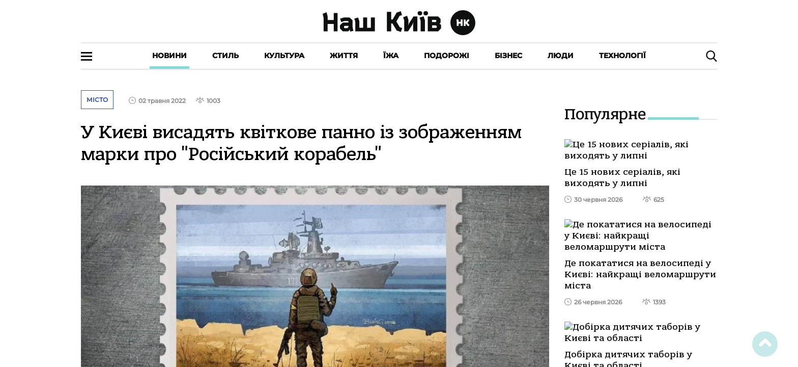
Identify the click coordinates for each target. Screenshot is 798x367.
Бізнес (508, 55)
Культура (284, 55)
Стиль (225, 55)
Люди (561, 55)
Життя (344, 55)
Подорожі (446, 55)
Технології (622, 55)
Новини (169, 55)
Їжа (390, 55)
